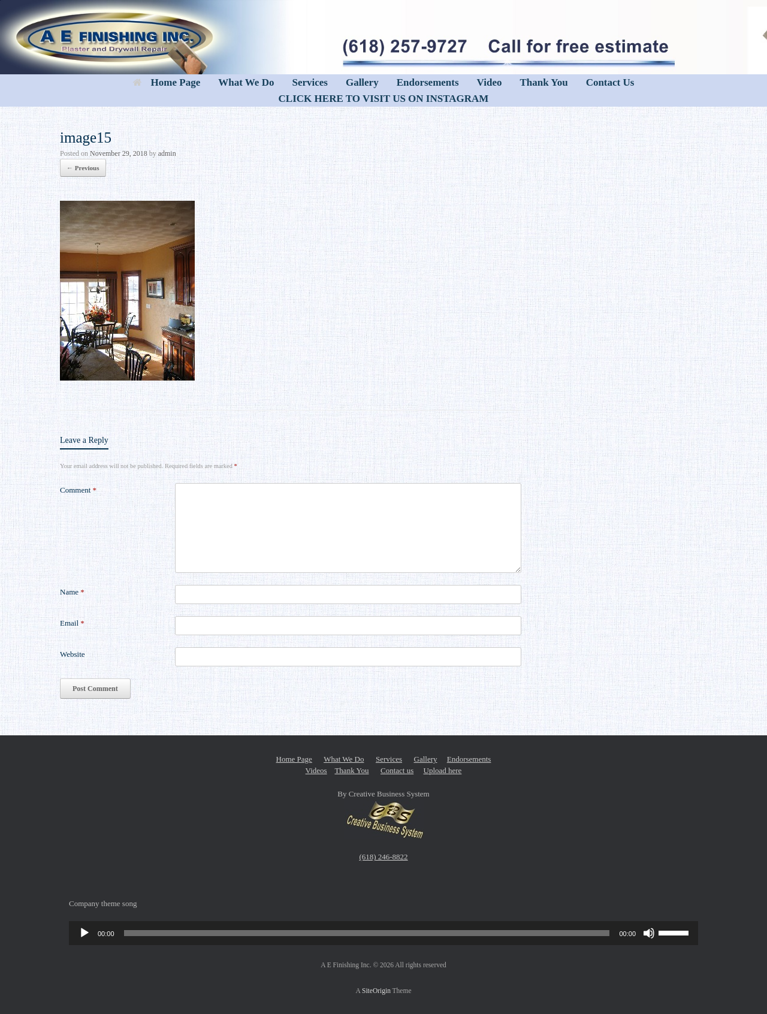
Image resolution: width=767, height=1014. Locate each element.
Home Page (167, 82)
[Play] (84, 933)
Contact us (397, 770)
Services (309, 82)
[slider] (367, 933)
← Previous (83, 167)
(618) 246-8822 (383, 856)
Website (72, 654)
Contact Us (610, 82)
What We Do (246, 82)
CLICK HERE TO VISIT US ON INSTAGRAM (384, 98)
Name (72, 591)
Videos (316, 770)
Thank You (543, 82)
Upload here (443, 770)
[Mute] (649, 933)
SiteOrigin (376, 990)
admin (167, 153)
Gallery (362, 82)
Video (489, 82)
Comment (78, 489)
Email (72, 622)
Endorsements (428, 82)
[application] (383, 933)
